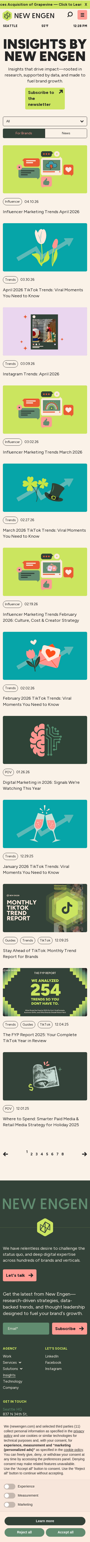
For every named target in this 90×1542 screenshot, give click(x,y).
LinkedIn (52, 1356)
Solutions (13, 1369)
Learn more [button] (45, 1521)
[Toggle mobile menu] (82, 15)
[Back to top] (45, 1203)
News (66, 133)
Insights (9, 1375)
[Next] (84, 1154)
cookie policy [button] (73, 1450)
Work (7, 1356)
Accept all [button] (65, 1532)
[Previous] (5, 1154)
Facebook (53, 1362)
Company (11, 1387)
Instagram (53, 1369)
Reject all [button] (24, 1532)
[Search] (69, 15)
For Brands (24, 133)
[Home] (28, 15)
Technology (12, 1381)
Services (12, 1362)
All (45, 121)
